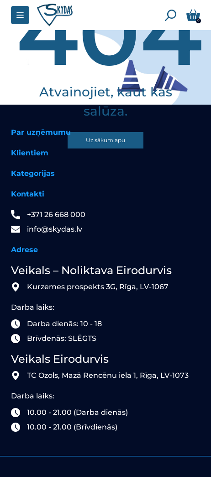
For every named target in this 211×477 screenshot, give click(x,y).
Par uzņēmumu (41, 132)
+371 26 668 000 (56, 214)
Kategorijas (33, 173)
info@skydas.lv (54, 229)
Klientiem (29, 152)
